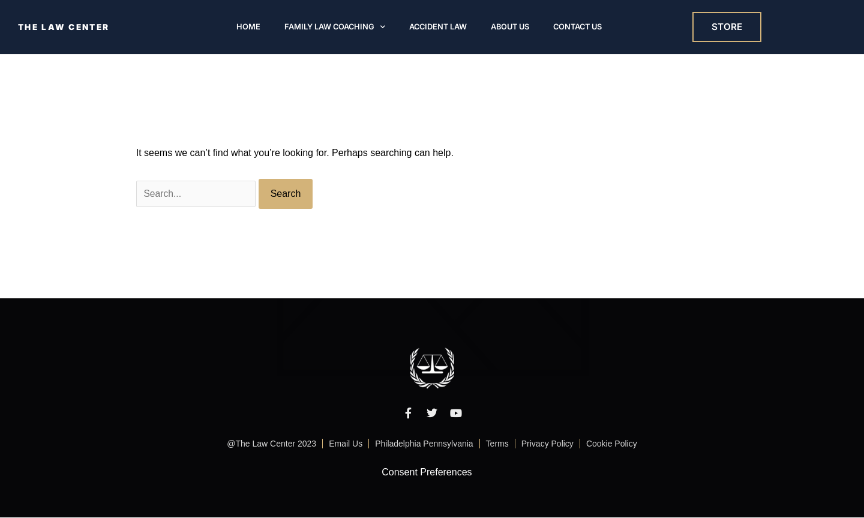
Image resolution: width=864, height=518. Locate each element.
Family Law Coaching (334, 27)
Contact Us (577, 27)
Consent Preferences (427, 473)
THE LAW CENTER (65, 27)
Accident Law (438, 27)
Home (248, 27)
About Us (510, 27)
